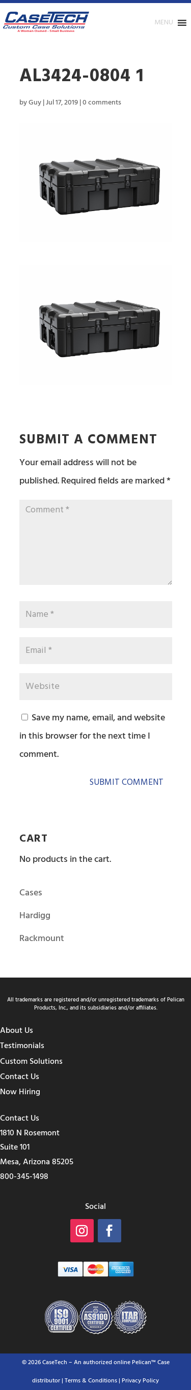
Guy (35, 103)
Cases (30, 893)
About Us (16, 1030)
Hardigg (34, 916)
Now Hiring (20, 1092)
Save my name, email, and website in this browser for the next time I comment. (92, 736)
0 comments (102, 103)
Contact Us (19, 1077)
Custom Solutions (31, 1061)
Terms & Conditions (91, 1381)
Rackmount (41, 938)
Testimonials (22, 1046)
